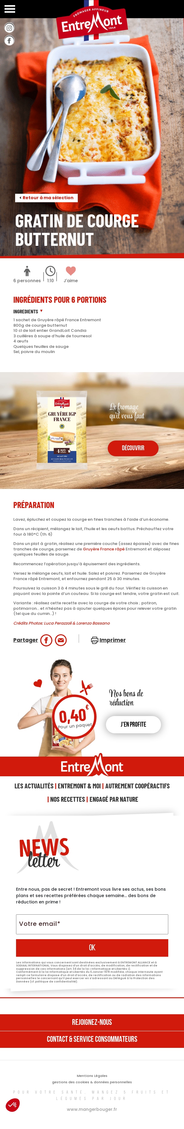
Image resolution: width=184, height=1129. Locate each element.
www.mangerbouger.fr (92, 1109)
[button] (12, 1105)
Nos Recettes (67, 799)
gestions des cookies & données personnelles (92, 1082)
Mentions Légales (92, 1075)
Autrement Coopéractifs (137, 786)
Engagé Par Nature (114, 799)
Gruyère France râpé (104, 549)
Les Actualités (34, 786)
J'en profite (133, 725)
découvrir (133, 448)
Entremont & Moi (79, 786)
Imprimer (113, 640)
